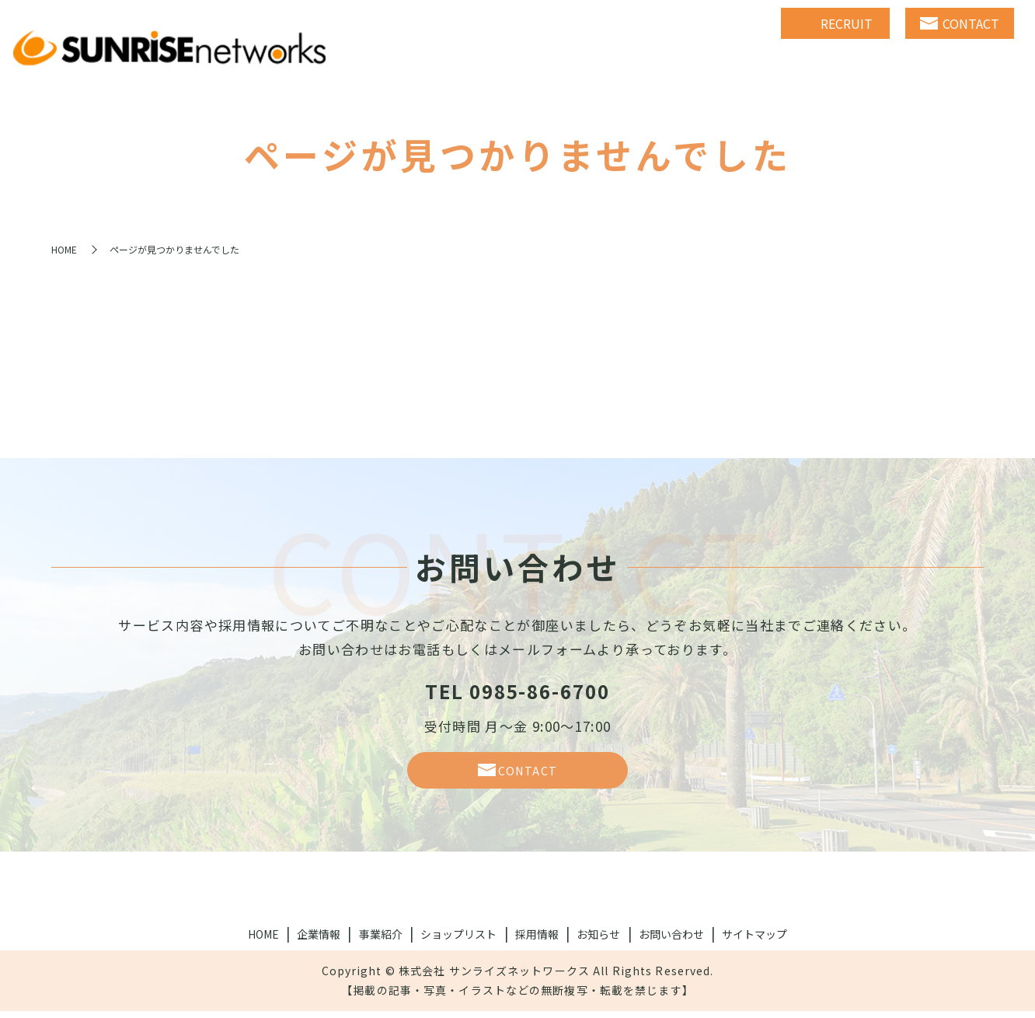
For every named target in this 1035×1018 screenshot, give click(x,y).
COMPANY (579, 62)
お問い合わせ (671, 941)
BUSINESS (683, 62)
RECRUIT (895, 62)
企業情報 (318, 941)
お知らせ (598, 941)
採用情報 (537, 941)
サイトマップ (754, 941)
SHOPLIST (790, 62)
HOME (486, 62)
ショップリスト (458, 941)
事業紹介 (380, 941)
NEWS (984, 62)
